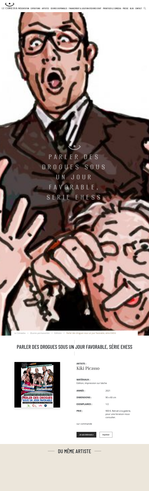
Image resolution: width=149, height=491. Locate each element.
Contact (138, 8)
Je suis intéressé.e (86, 435)
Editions (58, 333)
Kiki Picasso (88, 368)
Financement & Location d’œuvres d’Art (85, 8)
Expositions (35, 8)
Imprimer (106, 435)
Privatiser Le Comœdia (112, 8)
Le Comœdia (19, 333)
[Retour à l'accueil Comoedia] (9, 6)
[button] (144, 9)
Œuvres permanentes (40, 333)
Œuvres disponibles (59, 8)
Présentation (23, 8)
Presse (125, 8)
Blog (132, 8)
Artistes (45, 8)
